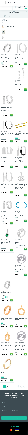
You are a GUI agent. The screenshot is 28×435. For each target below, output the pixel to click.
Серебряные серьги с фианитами (21, 82)
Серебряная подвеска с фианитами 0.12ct (21, 185)
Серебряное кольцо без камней (6, 293)
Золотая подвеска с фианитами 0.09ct (20, 344)
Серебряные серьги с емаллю (21, 56)
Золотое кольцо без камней (20, 241)
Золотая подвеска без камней (21, 319)
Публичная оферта (10, 425)
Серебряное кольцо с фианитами (7, 56)
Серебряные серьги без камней (6, 159)
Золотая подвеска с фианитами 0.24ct (6, 344)
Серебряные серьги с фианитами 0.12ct (7, 213)
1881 (17, 386)
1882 (20, 386)
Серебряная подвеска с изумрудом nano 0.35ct (7, 242)
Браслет (3, 372)
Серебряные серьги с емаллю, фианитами (21, 159)
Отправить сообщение (14, 418)
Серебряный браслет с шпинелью (21, 134)
